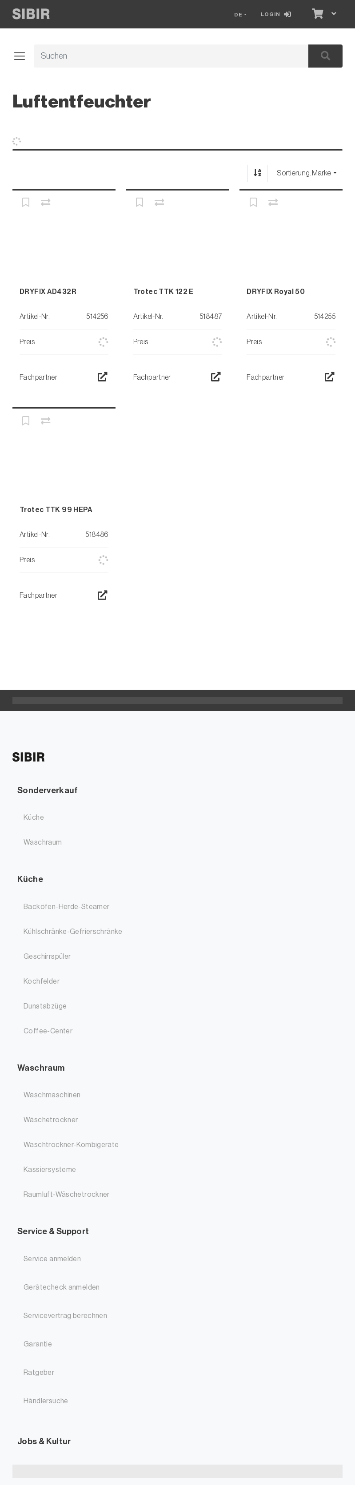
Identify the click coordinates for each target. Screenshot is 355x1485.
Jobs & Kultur (44, 1441)
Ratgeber (39, 1372)
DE (238, 14)
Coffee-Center (48, 1031)
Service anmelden (52, 1259)
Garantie (38, 1344)
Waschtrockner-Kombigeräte (71, 1144)
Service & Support (53, 1231)
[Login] (278, 14)
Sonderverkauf (47, 790)
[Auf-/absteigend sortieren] (257, 173)
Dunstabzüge (45, 1006)
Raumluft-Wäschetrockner (67, 1194)
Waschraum (43, 842)
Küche (34, 817)
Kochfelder (42, 981)
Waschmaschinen (52, 1095)
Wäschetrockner (51, 1120)
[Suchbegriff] (161, 56)
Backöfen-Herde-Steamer (66, 906)
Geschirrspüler (47, 956)
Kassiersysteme (50, 1169)
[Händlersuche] (102, 377)
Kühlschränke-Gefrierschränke (73, 931)
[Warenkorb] (316, 14)
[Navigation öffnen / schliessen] (23, 56)
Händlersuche (46, 1401)
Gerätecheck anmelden (62, 1287)
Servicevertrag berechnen (65, 1315)
